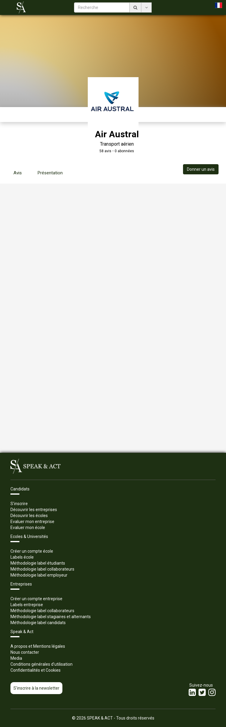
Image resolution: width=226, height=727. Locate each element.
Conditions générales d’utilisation (41, 664)
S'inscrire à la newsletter (36, 688)
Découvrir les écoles (29, 515)
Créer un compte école (31, 551)
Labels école (22, 557)
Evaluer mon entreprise (32, 521)
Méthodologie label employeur (38, 575)
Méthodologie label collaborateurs (42, 569)
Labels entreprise (26, 604)
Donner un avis (201, 169)
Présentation (50, 173)
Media (16, 658)
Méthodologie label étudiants (37, 563)
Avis (17, 173)
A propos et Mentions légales (37, 646)
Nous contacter (24, 652)
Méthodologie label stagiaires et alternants (50, 616)
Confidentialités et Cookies (35, 670)
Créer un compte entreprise (36, 598)
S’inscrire (19, 503)
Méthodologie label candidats (38, 622)
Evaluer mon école (27, 527)
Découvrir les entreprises (33, 509)
